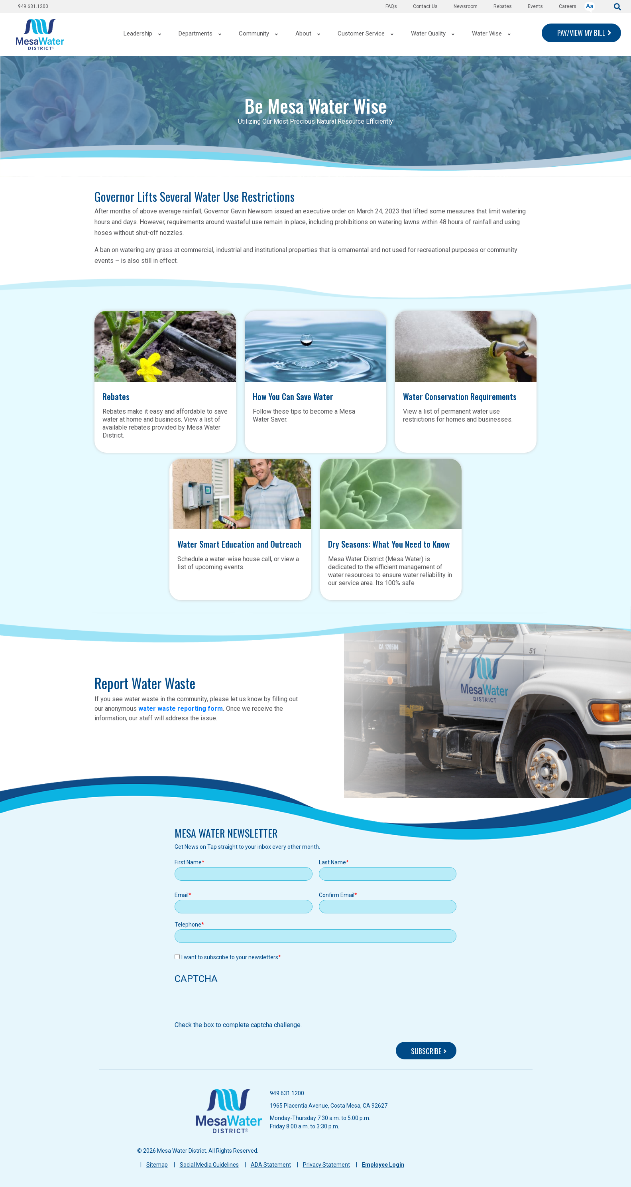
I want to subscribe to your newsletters (229, 957)
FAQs (391, 6)
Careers (567, 6)
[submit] (617, 6)
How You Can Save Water (293, 395)
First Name (188, 862)
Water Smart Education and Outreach (239, 543)
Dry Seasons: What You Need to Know (389, 543)
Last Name (332, 862)
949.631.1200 (33, 6)
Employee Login (383, 1164)
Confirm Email (336, 895)
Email (182, 895)
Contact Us (425, 6)
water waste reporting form (180, 708)
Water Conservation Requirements (460, 395)
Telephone (188, 924)
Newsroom (466, 6)
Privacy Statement (326, 1164)
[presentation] (235, 1004)
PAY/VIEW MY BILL (581, 33)
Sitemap (157, 1164)
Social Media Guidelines (209, 1164)
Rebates (502, 6)
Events (535, 6)
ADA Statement (271, 1164)
